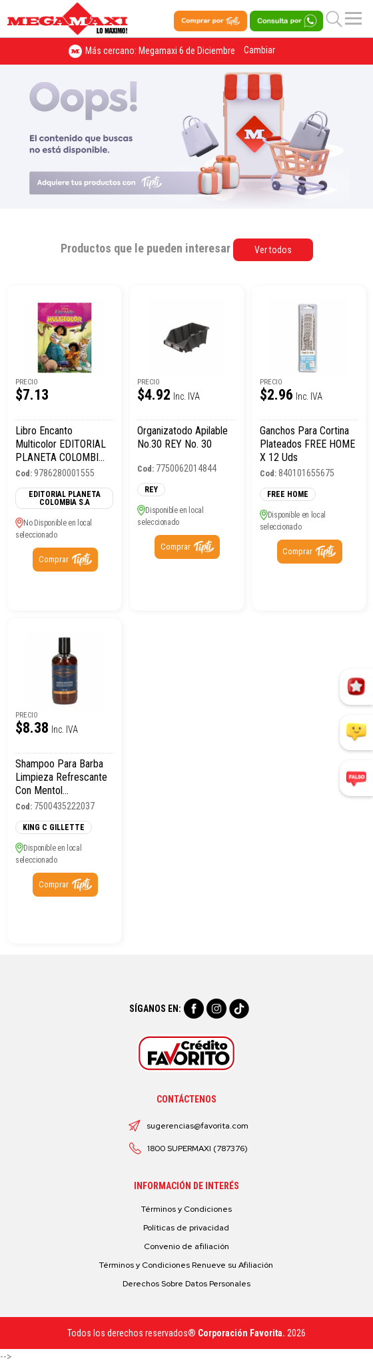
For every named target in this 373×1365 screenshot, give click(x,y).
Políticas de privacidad (186, 1227)
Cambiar (259, 50)
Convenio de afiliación (186, 1246)
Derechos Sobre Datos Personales (186, 1283)
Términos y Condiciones (186, 1209)
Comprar (54, 559)
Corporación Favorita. (241, 1333)
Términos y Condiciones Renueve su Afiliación (186, 1265)
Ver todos (273, 249)
